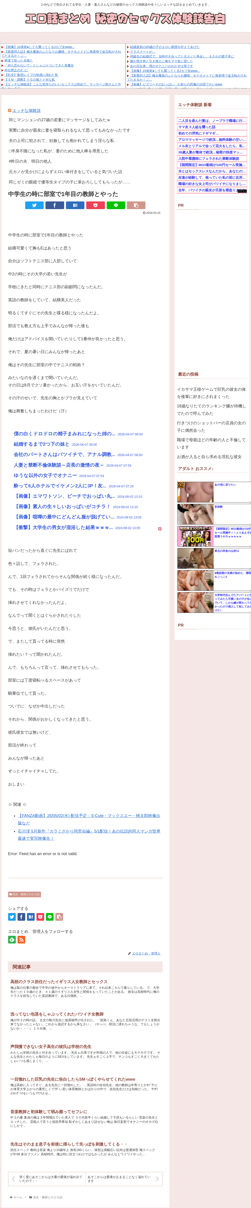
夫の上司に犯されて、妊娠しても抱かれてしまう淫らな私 (61, 140)
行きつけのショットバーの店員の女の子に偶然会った (211, 426)
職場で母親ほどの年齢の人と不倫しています (211, 443)
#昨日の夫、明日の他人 (30, 161)
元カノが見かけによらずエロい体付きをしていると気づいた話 (65, 171)
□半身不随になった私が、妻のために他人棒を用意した (59, 151)
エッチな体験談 (26, 110)
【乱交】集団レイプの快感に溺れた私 (31, 75)
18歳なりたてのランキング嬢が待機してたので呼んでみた (211, 410)
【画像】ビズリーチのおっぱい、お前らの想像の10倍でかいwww (176, 84)
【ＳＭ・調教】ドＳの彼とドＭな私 (30, 79)
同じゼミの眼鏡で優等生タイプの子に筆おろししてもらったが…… (69, 182)
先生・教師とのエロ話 (24, 894)
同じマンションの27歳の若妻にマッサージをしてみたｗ (60, 120)
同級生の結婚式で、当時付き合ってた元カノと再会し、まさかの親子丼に (182, 56)
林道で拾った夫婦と (19, 60)
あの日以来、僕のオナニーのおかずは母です (161, 66)
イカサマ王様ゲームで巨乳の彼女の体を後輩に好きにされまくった (211, 393)
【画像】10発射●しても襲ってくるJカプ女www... (39, 47)
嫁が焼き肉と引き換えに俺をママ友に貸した (161, 61)
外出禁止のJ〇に (16, 70)
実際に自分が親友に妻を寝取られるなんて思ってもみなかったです (69, 130)
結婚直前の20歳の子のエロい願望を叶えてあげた (165, 47)
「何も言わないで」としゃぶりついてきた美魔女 (39, 65)
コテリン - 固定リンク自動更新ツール (242, 191)
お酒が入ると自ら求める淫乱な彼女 (209, 456)
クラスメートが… (142, 51)
